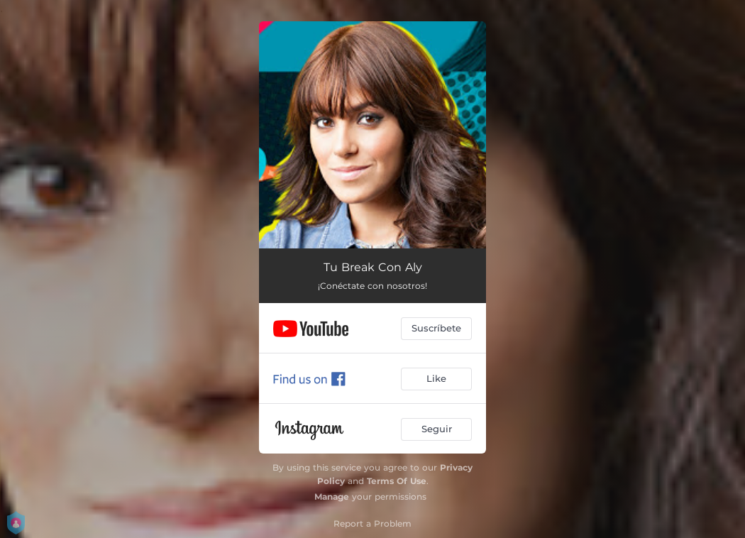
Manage (331, 496)
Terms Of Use (396, 481)
